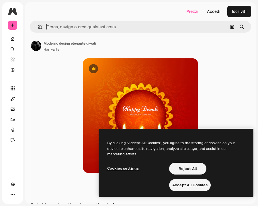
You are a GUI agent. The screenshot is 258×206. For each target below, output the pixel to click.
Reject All (188, 168)
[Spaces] (12, 98)
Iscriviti (239, 11)
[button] (38, 27)
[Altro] (12, 194)
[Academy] (12, 184)
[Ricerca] (12, 49)
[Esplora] (12, 69)
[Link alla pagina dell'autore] (36, 46)
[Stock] (12, 59)
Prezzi (192, 11)
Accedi (213, 11)
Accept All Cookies (190, 185)
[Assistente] (12, 139)
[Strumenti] (12, 88)
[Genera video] (12, 119)
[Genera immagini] (12, 109)
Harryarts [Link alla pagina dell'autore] (51, 49)
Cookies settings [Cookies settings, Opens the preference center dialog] (123, 168)
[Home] (12, 38)
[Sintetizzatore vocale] (12, 129)
